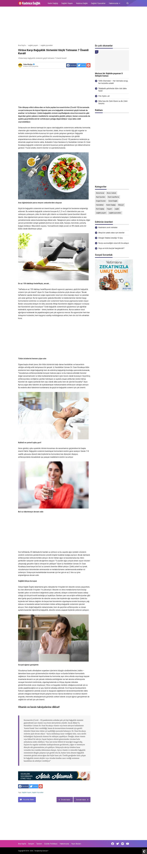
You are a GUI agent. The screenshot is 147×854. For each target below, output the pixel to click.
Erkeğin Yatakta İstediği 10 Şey (110, 238)
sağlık (117, 209)
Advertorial (100, 193)
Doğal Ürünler (101, 201)
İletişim (31, 844)
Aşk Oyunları (100, 197)
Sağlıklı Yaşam (67, 3)
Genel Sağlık (113, 201)
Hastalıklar (100, 205)
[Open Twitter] (117, 843)
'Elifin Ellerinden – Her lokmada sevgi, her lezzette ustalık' (113, 82)
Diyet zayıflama (113, 197)
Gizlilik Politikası (50, 844)
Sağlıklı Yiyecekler (98, 3)
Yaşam (109, 209)
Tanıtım (39, 844)
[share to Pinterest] (88, 65)
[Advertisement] (73, 26)
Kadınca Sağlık (82, 3)
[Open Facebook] (112, 843)
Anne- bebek (111, 193)
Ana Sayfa (22, 844)
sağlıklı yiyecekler (38, 792)
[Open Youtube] (127, 843)
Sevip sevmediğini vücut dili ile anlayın (113, 243)
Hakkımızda (64, 844)
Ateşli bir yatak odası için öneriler (111, 233)
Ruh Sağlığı (100, 209)
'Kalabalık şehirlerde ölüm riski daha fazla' (112, 89)
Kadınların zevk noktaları (107, 227)
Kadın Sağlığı (53, 3)
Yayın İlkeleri (76, 844)
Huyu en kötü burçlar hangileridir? (111, 248)
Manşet (121, 205)
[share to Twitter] (81, 65)
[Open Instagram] (122, 843)
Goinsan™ (45, 851)
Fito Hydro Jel (104, 96)
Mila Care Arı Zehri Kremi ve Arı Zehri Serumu (113, 102)
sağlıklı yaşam (26, 792)
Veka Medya (29, 64)
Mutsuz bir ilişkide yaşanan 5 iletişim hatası (109, 74)
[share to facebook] (71, 65)
